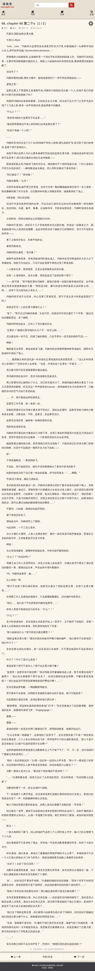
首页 (3, 13)
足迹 (92, 13)
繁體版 (50, 968)
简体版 (44, 968)
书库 (33, 13)
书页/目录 (47, 957)
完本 (62, 13)
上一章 (16, 957)
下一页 (79, 957)
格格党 (36, 965)
